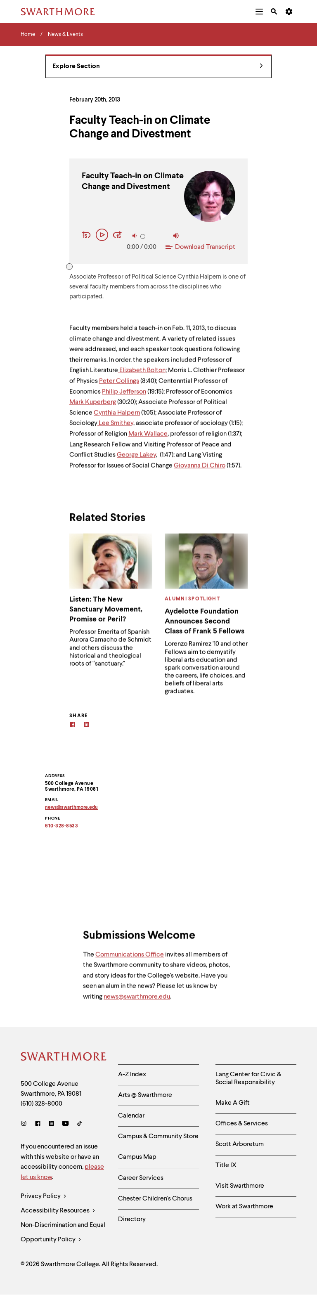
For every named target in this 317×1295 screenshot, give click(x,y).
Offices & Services (241, 1123)
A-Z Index (132, 1074)
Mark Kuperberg (92, 407)
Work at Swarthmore (244, 1206)
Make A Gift (232, 1103)
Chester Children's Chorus (155, 1199)
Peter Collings (119, 386)
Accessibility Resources (58, 1211)
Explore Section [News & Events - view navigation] (157, 66)
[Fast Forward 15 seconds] (118, 236)
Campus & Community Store (158, 1136)
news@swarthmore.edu (137, 1001)
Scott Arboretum (239, 1144)
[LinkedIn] (51, 1124)
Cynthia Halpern (117, 417)
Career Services (140, 1178)
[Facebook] (72, 726)
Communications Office (129, 959)
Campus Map (137, 1157)
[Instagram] (25, 1124)
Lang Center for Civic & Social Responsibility (248, 1078)
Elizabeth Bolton (142, 375)
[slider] (142, 236)
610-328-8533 (61, 826)
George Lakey (136, 459)
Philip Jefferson (124, 396)
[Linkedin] (86, 726)
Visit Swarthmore (239, 1186)
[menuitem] (259, 11)
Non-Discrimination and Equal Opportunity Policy (63, 1234)
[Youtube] (65, 1124)
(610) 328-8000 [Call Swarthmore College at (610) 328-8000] (41, 1104)
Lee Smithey (115, 428)
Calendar (131, 1116)
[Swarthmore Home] (63, 1057)
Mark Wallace (148, 438)
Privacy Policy (43, 1196)
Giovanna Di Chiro (199, 470)
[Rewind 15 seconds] (87, 236)
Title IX (226, 1165)
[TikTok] (79, 1124)
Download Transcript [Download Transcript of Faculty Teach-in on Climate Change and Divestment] (200, 247)
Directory (132, 1219)
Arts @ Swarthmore (145, 1095)
